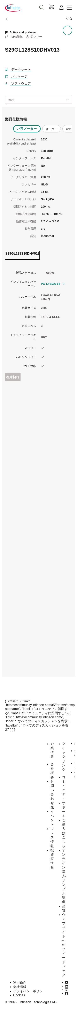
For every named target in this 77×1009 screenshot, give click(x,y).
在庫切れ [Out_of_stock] (12, 377)
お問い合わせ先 (52, 794)
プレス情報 (52, 837)
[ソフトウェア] (19, 82)
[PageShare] (66, 18)
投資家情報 (52, 859)
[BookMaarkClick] (70, 18)
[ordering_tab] (22, 255)
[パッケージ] (18, 75)
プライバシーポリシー (29, 991)
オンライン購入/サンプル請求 (64, 876)
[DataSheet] (19, 68)
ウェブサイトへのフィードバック (63, 945)
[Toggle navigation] (69, 8)
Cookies (19, 995)
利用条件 (19, 982)
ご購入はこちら (63, 833)
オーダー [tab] (51, 129)
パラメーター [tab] (27, 128)
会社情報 (19, 987)
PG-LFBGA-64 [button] (52, 283)
